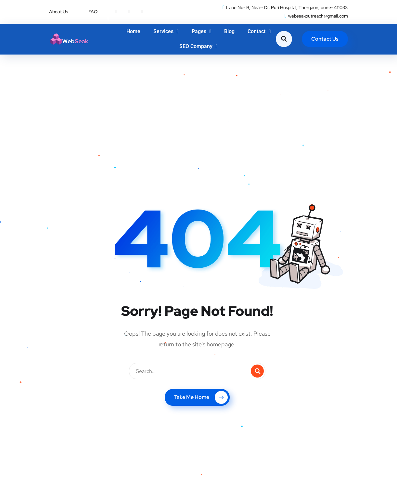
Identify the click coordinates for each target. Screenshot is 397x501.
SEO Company (198, 46)
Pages (201, 31)
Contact (259, 31)
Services (166, 31)
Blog (229, 31)
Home (133, 31)
